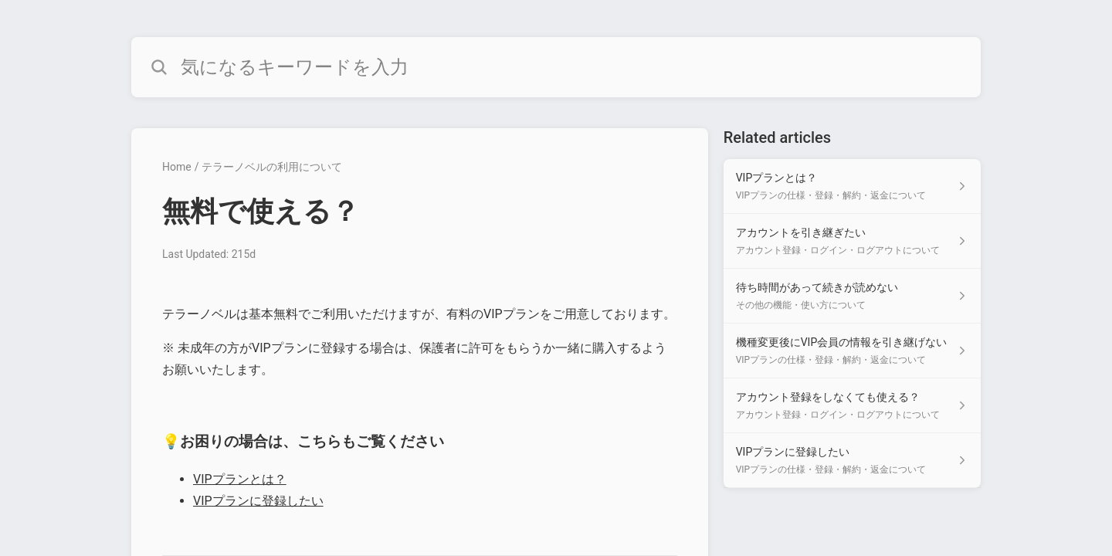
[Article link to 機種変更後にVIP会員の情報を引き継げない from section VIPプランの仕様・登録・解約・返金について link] (852, 351)
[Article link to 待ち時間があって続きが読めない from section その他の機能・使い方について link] (852, 296)
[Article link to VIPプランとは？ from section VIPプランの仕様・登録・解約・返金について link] (852, 186)
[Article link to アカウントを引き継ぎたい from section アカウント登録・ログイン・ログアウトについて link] (852, 241)
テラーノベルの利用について (272, 167)
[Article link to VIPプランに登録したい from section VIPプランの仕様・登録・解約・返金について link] (852, 460)
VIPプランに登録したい (258, 500)
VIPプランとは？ (239, 479)
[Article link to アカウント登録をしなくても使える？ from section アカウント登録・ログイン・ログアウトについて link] (852, 405)
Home (177, 167)
